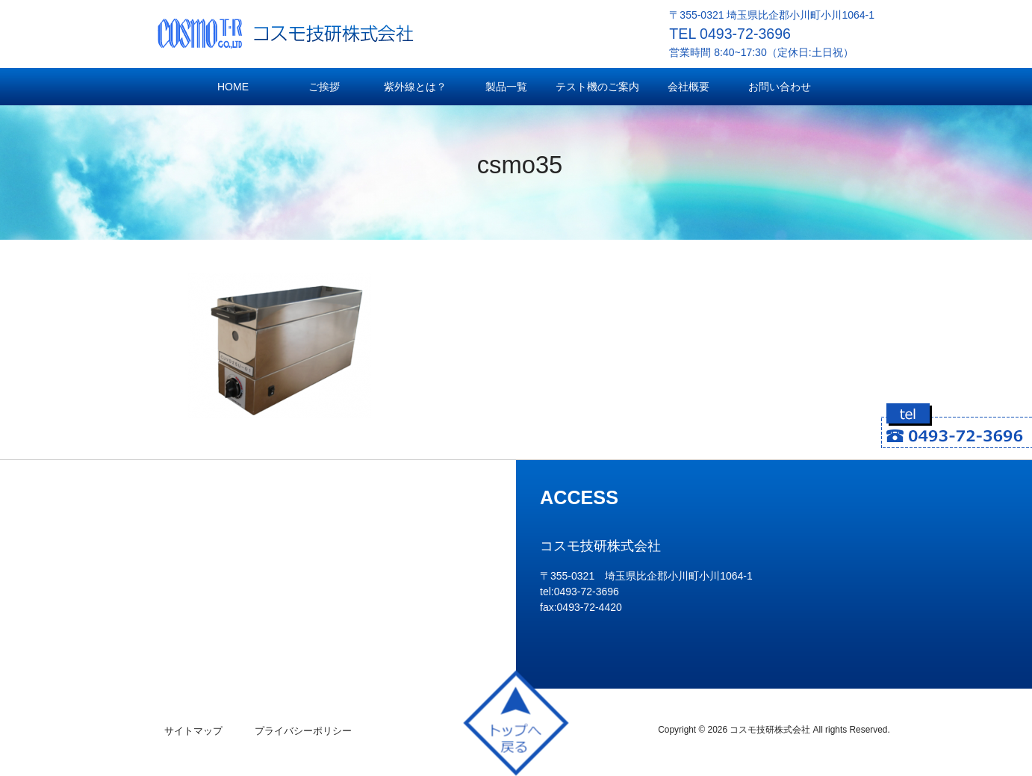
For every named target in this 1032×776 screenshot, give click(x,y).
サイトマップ (193, 730)
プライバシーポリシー (303, 730)
